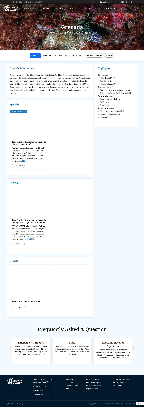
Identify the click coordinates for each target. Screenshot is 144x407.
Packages (46, 55)
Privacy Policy (118, 382)
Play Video (78, 55)
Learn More (19, 308)
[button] (9, 347)
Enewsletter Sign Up (94, 382)
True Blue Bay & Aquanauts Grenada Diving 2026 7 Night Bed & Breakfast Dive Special (29, 222)
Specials (59, 8)
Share (109, 55)
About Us (69, 379)
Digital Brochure (92, 388)
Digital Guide (109, 8)
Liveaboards (44, 8)
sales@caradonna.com (41, 386)
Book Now (18, 166)
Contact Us (70, 382)
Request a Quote (91, 8)
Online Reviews (72, 385)
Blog (123, 8)
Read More (23, 161)
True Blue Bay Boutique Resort (26, 301)
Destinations (28, 8)
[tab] (35, 55)
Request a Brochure (93, 385)
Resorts (58, 55)
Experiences (73, 8)
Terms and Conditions (121, 379)
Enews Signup (105, 2)
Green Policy (118, 385)
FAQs (67, 55)
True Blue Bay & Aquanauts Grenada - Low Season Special (29, 143)
